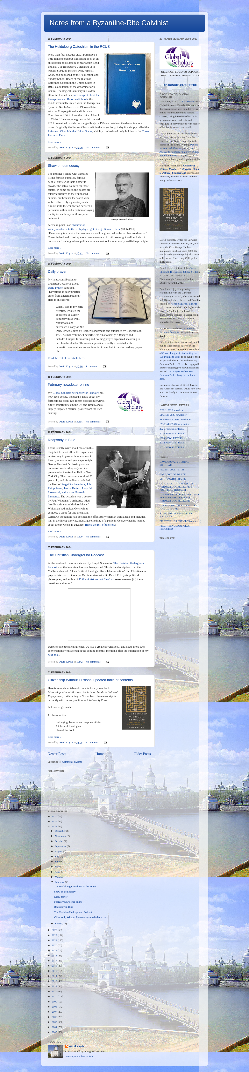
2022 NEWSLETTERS (172, 442)
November (61, 835)
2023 (55, 929)
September (61, 846)
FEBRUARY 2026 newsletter (175, 419)
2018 (55, 955)
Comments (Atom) (72, 761)
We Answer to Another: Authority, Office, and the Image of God (179, 152)
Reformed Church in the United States (70, 131)
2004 (55, 1027)
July (57, 856)
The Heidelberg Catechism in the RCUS (79, 47)
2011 (55, 991)
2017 (55, 960)
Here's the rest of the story (100, 524)
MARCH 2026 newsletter (173, 414)
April (58, 871)
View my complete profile (79, 1056)
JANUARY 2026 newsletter (174, 424)
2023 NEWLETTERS (171, 438)
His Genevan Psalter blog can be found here (178, 375)
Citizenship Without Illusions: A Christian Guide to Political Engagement (179, 169)
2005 (55, 1022)
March (58, 876)
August (59, 851)
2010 (55, 996)
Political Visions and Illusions (96, 579)
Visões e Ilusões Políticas (183, 303)
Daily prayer (57, 271)
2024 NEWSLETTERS (172, 433)
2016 (55, 965)
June (57, 861)
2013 (55, 981)
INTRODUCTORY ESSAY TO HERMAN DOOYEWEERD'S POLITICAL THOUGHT (176, 486)
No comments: (94, 147)
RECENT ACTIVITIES (172, 469)
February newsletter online (68, 385)
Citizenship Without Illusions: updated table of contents (90, 680)
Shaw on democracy (64, 166)
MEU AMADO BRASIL (173, 478)
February (60, 881)
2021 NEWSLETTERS (172, 447)
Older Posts (142, 754)
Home (100, 754)
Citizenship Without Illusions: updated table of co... (81, 917)
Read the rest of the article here (66, 358)
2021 (55, 940)
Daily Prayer (55, 287)
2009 (55, 1001)
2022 (55, 935)
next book (53, 654)
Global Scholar (187, 101)
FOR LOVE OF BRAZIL (173, 474)
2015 (55, 970)
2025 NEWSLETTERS (172, 428)
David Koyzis (76, 1046)
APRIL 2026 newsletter (172, 410)
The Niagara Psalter (177, 371)
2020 (55, 945)
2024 (55, 826)
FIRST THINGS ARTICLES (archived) (180, 521)
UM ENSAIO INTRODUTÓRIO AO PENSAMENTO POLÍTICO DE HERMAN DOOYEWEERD (179, 497)
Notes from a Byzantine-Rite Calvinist (109, 23)
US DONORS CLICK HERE (180, 85)
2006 (55, 1016)
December (60, 830)
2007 (55, 1011)
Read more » (54, 141)
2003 (55, 1032)
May (57, 866)
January (59, 923)
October (59, 841)
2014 (55, 975)
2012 (55, 986)
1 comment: (92, 366)
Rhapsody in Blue (61, 440)
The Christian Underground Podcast (76, 555)
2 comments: (93, 742)
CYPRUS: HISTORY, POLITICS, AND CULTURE (178, 507)
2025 (55, 821)
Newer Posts (57, 754)
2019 (55, 950)
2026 (55, 816)
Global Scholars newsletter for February (76, 392)
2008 (55, 1006)
